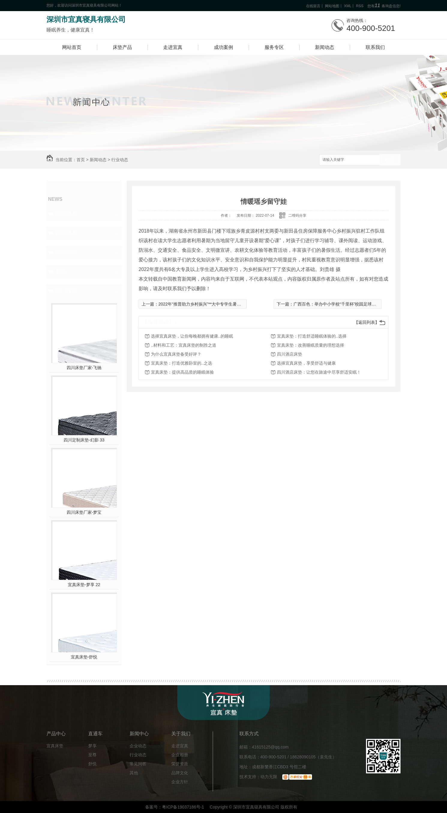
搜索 (390, 160)
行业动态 (119, 159)
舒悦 (92, 764)
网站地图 (332, 6)
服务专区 (274, 47)
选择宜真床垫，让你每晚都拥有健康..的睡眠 (192, 336)
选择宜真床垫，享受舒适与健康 (306, 363)
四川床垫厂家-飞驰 (84, 367)
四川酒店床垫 (289, 354)
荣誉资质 (179, 764)
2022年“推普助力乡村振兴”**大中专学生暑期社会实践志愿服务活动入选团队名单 (233, 304)
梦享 (92, 746)
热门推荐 (66, 291)
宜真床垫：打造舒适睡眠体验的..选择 (311, 336)
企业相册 (179, 755)
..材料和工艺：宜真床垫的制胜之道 (183, 345)
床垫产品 (122, 47)
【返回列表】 (366, 322)
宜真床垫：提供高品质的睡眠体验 (182, 372)
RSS (360, 6)
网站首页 (71, 47)
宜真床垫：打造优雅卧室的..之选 (181, 363)
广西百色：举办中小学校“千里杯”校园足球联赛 (336, 304)
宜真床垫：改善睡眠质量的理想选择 (310, 345)
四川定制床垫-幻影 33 (84, 440)
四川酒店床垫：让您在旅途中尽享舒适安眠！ (319, 372)
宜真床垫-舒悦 (84, 657)
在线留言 (313, 6)
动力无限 (268, 776)
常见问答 (66, 252)
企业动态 (66, 214)
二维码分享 (297, 215)
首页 (80, 159)
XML (348, 6)
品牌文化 (179, 773)
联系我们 (375, 47)
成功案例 (223, 47)
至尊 (92, 755)
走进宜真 (172, 47)
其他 (61, 272)
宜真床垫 (54, 746)
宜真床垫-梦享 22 (84, 584)
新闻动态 (324, 47)
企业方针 (179, 782)
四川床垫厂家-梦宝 (84, 512)
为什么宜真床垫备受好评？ (176, 354)
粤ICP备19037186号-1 (183, 807)
